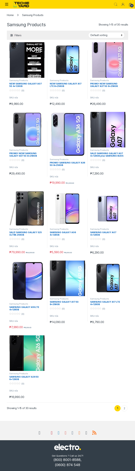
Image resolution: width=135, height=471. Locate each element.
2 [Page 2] (124, 408)
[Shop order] (106, 35)
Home (10, 15)
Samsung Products (18, 80)
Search (116, 4)
